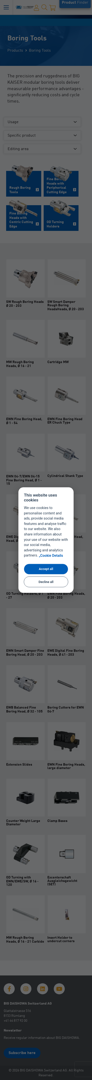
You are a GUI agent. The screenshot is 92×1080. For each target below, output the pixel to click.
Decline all (46, 582)
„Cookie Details (51, 556)
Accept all (46, 569)
